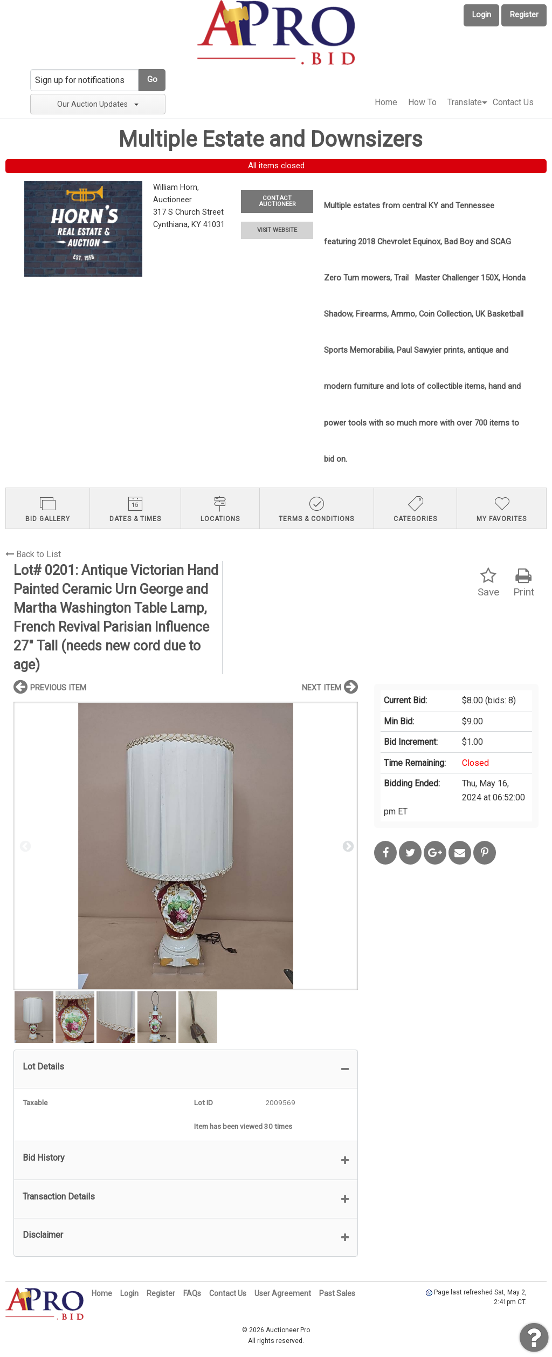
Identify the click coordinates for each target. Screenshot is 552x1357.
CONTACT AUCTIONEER (277, 201)
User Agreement (282, 1293)
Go (152, 79)
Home (386, 102)
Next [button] (347, 845)
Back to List (33, 554)
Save (488, 582)
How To (422, 102)
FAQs (192, 1293)
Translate (464, 102)
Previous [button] (24, 845)
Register (524, 14)
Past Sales (337, 1293)
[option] (185, 846)
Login (481, 14)
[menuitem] (386, 102)
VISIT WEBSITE (277, 230)
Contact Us (513, 102)
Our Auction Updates (98, 104)
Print (523, 582)
